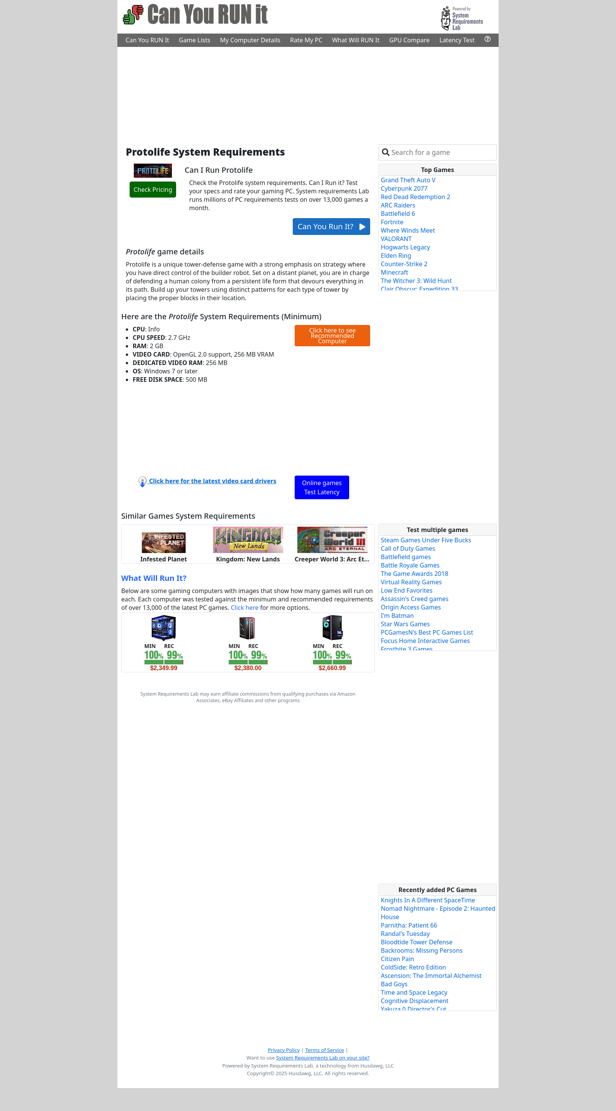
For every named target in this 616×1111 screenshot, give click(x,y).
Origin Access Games (411, 607)
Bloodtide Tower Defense (416, 942)
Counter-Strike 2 (404, 264)
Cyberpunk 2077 (404, 188)
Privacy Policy (284, 1050)
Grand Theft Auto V (408, 180)
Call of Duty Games (408, 548)
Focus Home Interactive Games (425, 641)
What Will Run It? (153, 578)
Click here (244, 607)
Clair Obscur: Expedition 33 (419, 289)
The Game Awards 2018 (414, 573)
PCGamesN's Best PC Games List (427, 632)
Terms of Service (324, 1050)
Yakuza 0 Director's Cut (413, 1009)
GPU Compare (409, 40)
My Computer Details (250, 40)
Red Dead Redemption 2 (415, 197)
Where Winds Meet (408, 230)
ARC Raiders (398, 205)
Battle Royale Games (410, 565)
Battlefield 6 (398, 213)
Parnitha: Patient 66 (409, 925)
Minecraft (394, 272)
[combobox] (442, 152)
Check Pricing (152, 189)
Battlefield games (406, 557)
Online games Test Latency (322, 487)
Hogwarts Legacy (405, 247)
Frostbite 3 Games (407, 649)
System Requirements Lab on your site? (322, 1057)
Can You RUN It (147, 40)
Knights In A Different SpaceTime (428, 900)
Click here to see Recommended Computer (332, 335)
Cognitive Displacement (415, 1001)
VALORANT (396, 239)
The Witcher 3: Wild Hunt (416, 281)
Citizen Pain (397, 959)
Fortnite (392, 222)
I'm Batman (397, 615)
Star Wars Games (405, 624)
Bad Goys (394, 984)
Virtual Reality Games (411, 582)
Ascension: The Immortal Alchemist (431, 975)
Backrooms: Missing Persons (422, 950)
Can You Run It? (331, 226)
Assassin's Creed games (415, 599)
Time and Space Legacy (414, 992)
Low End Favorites (407, 590)
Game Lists (194, 40)
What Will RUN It (355, 40)
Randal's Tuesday (405, 933)
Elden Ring (396, 255)
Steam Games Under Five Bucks (426, 540)
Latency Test (457, 40)
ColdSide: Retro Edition (413, 967)
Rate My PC (306, 40)
